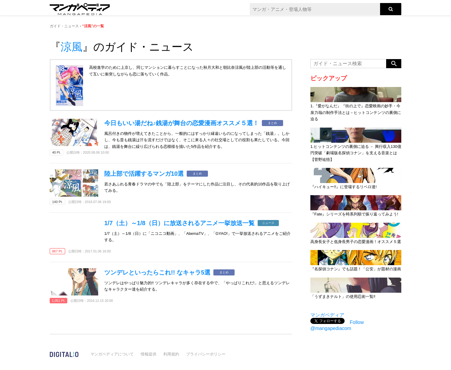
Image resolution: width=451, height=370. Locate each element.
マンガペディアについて (112, 354)
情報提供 (148, 354)
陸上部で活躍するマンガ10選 (144, 173)
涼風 (71, 47)
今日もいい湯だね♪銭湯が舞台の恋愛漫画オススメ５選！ (181, 123)
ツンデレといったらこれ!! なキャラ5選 (157, 272)
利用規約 (171, 354)
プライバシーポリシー (206, 354)
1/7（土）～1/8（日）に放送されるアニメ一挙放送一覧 (179, 223)
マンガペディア (327, 315)
